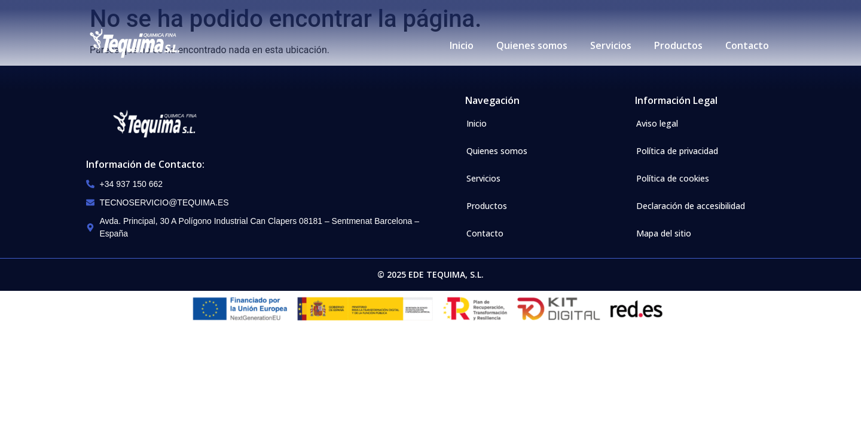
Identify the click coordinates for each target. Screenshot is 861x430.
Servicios (610, 45)
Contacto (747, 45)
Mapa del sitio (663, 233)
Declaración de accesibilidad (690, 205)
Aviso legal (657, 123)
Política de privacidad (677, 150)
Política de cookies (672, 178)
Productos (678, 45)
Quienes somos (531, 45)
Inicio (462, 45)
